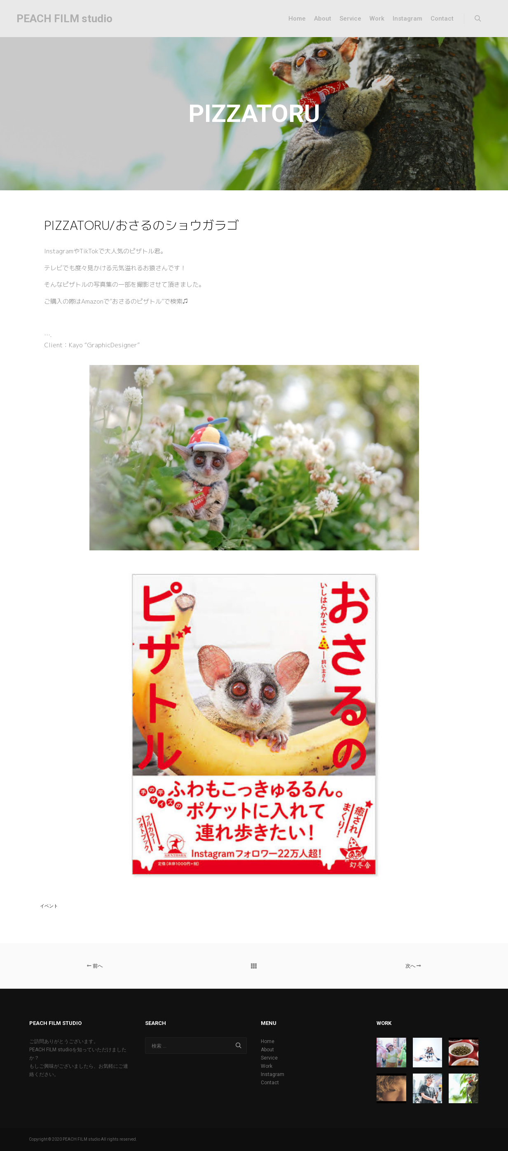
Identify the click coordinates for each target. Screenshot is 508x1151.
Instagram (272, 1074)
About (267, 1050)
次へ (413, 966)
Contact (270, 1082)
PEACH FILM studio (57, 18)
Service (269, 1058)
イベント (49, 906)
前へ (95, 966)
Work (266, 1066)
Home (267, 1041)
